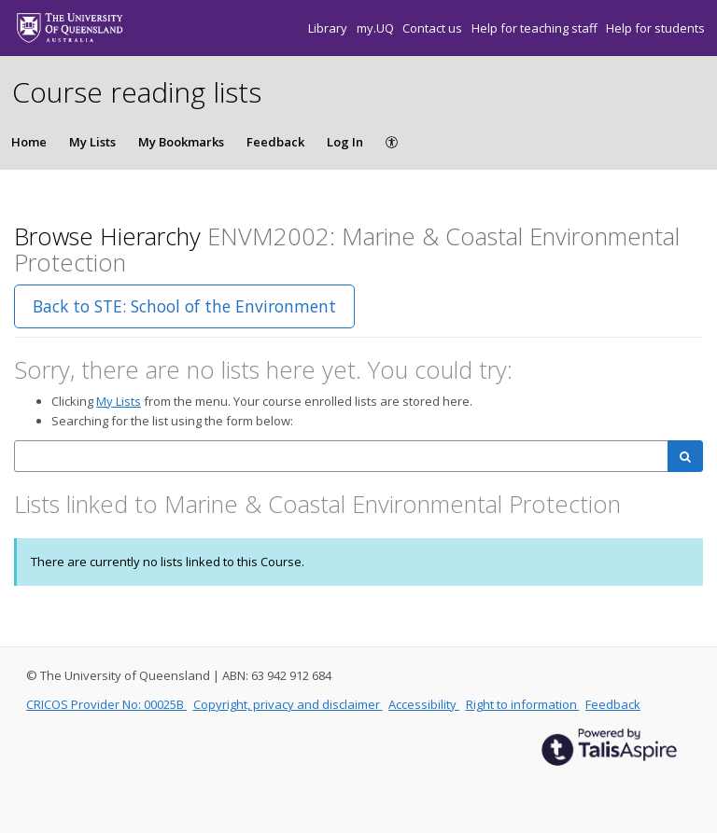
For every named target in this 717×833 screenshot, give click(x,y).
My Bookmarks (181, 141)
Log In (345, 141)
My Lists (92, 141)
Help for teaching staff (535, 28)
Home (29, 141)
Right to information (523, 704)
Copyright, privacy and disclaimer (288, 704)
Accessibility (423, 704)
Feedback (275, 141)
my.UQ (377, 28)
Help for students (655, 28)
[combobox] (341, 456)
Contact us (433, 28)
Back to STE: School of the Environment (184, 306)
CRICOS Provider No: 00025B (106, 704)
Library (329, 28)
